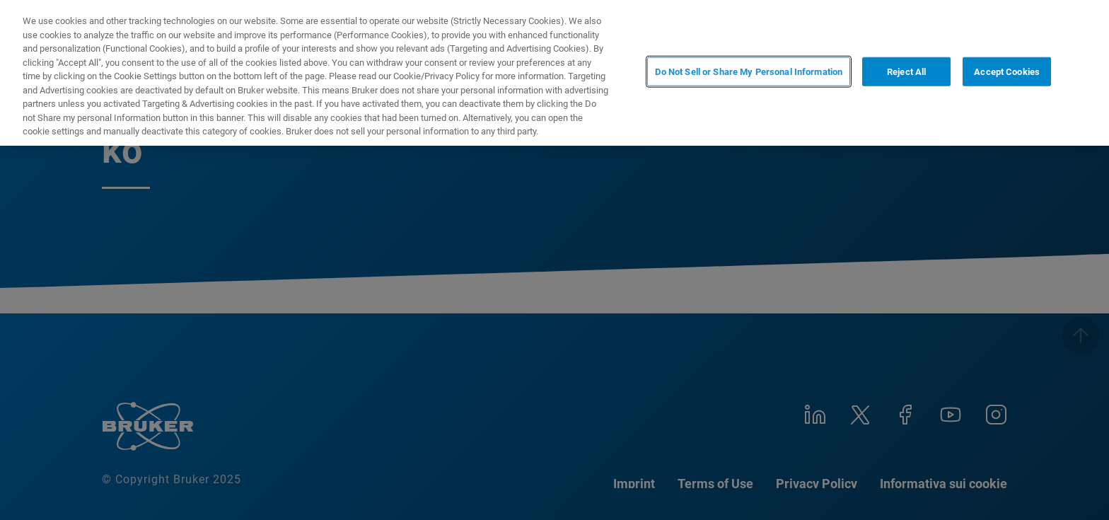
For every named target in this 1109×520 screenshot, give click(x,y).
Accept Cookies (1007, 72)
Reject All (906, 72)
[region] (554, 73)
